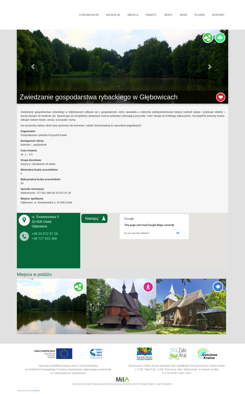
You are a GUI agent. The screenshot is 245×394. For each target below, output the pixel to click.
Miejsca (133, 15)
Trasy (168, 15)
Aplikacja (113, 15)
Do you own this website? (137, 233)
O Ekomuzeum (89, 15)
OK (178, 233)
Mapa (183, 15)
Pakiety (151, 15)
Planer (200, 15)
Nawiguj (91, 218)
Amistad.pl (35, 391)
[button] (33, 67)
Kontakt (218, 15)
